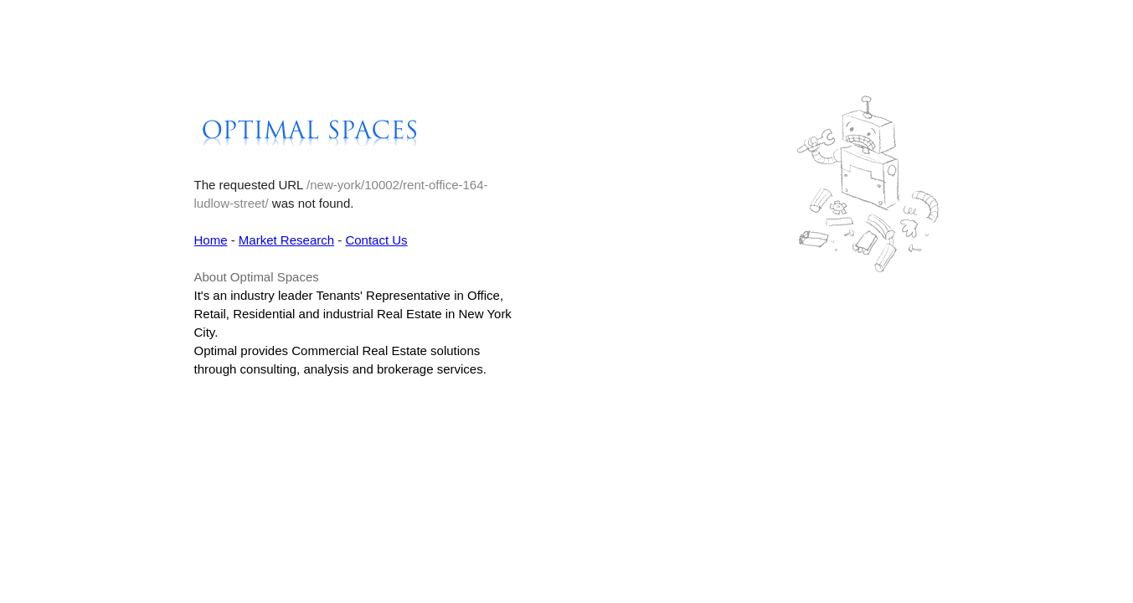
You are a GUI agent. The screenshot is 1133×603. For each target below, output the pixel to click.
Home (211, 240)
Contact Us (376, 240)
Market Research (286, 240)
